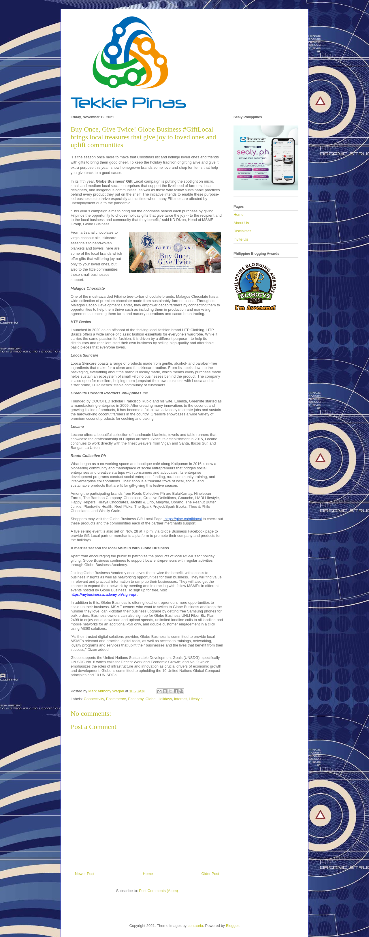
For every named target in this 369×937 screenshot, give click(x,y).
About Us (241, 223)
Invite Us (241, 239)
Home (148, 874)
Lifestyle (196, 699)
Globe (151, 699)
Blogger (232, 925)
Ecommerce (116, 699)
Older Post (210, 874)
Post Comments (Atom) (158, 891)
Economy (135, 699)
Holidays (165, 699)
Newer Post (84, 874)
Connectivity (94, 699)
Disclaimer (242, 231)
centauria (195, 925)
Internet (180, 699)
